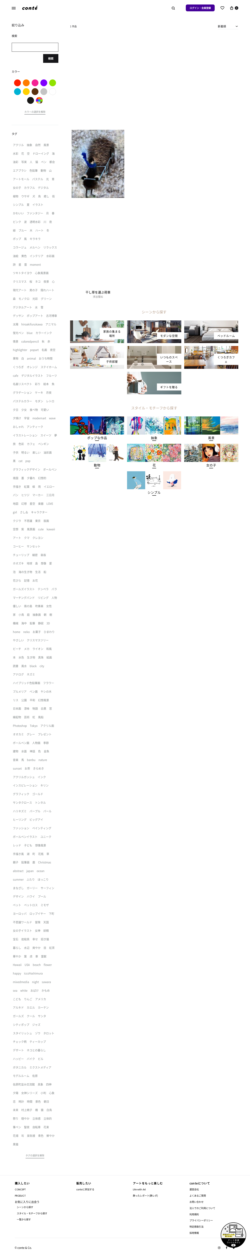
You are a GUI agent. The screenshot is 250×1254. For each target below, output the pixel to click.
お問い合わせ (197, 1201)
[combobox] (228, 26)
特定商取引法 (197, 1226)
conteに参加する (85, 1189)
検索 (50, 58)
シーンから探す (25, 1207)
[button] (97, 438)
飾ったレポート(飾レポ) (145, 1195)
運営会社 (194, 1189)
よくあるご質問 (198, 1195)
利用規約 (194, 1214)
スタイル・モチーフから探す (32, 1213)
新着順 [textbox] (222, 26)
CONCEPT (20, 1189)
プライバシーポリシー (201, 1220)
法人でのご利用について (202, 1208)
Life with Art (139, 1189)
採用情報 (194, 1232)
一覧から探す (24, 1219)
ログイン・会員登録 (200, 8)
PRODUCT (20, 1195)
